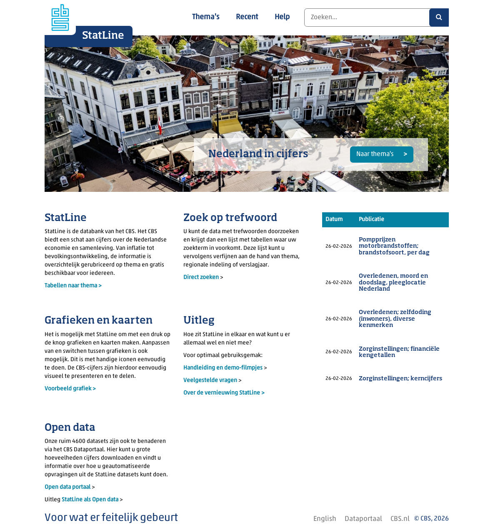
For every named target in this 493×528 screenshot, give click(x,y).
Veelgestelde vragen (210, 380)
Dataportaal (363, 519)
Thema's (205, 17)
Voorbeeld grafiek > (70, 389)
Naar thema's (375, 154)
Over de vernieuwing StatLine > (224, 393)
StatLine (103, 36)
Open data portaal (68, 487)
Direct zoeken (201, 277)
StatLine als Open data (91, 500)
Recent (247, 17)
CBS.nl (400, 519)
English (324, 519)
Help (282, 17)
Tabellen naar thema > (73, 286)
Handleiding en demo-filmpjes (223, 368)
